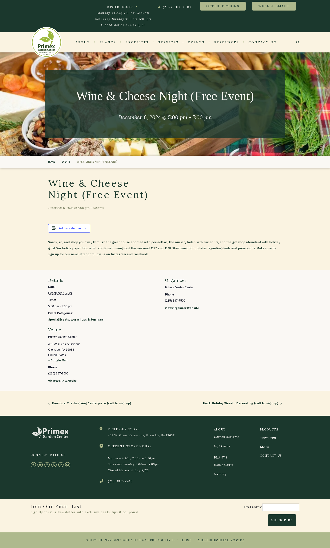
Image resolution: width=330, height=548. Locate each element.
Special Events (58, 319)
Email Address (253, 507)
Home (51, 161)
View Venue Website (62, 381)
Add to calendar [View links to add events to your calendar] (70, 228)
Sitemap (186, 540)
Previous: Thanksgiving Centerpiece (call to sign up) (89, 403)
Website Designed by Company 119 (221, 540)
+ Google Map (58, 360)
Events (66, 161)
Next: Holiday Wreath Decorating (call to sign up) (242, 403)
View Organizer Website (182, 308)
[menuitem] (234, 437)
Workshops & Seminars (87, 319)
